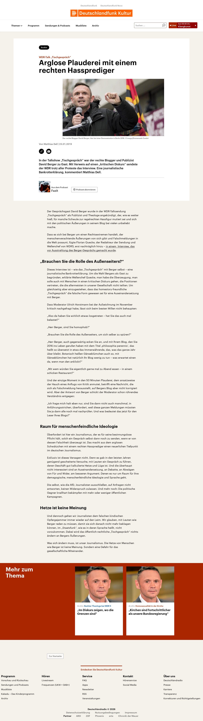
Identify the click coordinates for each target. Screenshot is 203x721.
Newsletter (88, 689)
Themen (15, 25)
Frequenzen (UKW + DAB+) (55, 684)
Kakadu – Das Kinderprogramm (17, 693)
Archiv (95, 25)
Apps (85, 684)
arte (111, 716)
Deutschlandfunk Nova (111, 5)
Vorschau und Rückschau (14, 680)
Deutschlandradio (173, 680)
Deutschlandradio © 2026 (101, 709)
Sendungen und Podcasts (15, 684)
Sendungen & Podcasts (57, 25)
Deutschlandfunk (89, 5)
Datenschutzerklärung (78, 712)
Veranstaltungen (91, 698)
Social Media (129, 684)
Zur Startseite (55, 656)
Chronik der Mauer (128, 716)
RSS (84, 693)
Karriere (168, 689)
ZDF (88, 716)
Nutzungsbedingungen (107, 712)
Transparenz (170, 693)
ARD (78, 716)
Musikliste (81, 25)
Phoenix (99, 716)
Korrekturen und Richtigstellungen (182, 698)
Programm (33, 25)
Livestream (48, 680)
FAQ (84, 680)
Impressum (131, 712)
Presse (167, 684)
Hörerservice (130, 680)
